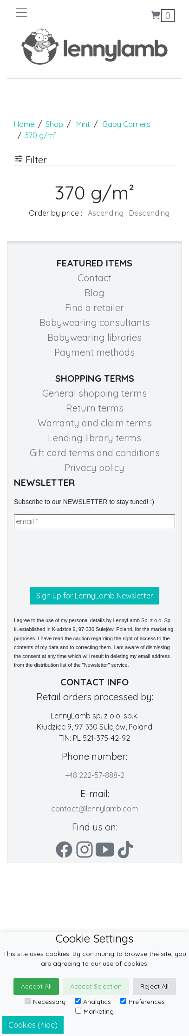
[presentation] (84, 557)
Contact (94, 278)
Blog (94, 293)
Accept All (36, 986)
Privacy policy (94, 467)
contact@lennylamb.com (94, 808)
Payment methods (94, 352)
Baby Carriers (126, 124)
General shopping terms (94, 393)
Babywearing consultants (94, 322)
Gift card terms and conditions (95, 452)
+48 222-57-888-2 (94, 775)
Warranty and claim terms (95, 423)
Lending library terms (94, 438)
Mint (83, 124)
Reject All (154, 986)
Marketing (94, 1011)
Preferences (142, 1001)
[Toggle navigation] (54, 12)
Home (24, 124)
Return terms (95, 408)
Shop (54, 124)
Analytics (93, 1001)
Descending (149, 213)
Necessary (45, 1001)
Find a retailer (94, 307)
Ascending (106, 213)
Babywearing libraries (94, 337)
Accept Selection (96, 986)
